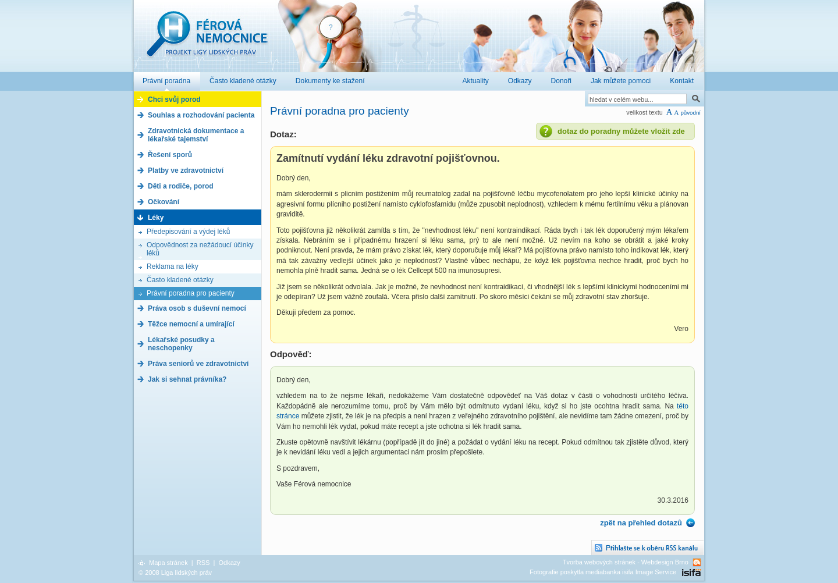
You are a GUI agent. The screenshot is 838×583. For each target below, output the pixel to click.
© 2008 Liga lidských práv (175, 572)
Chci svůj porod (174, 99)
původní (690, 112)
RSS (203, 562)
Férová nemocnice (206, 40)
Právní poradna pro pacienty (191, 293)
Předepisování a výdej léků (188, 231)
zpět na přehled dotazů (641, 522)
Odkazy (229, 562)
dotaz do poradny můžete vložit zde (621, 131)
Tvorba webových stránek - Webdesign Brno (625, 562)
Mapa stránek (168, 562)
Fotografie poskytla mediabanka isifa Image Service (603, 571)
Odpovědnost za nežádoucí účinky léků (200, 249)
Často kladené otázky (180, 280)
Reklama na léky (172, 266)
